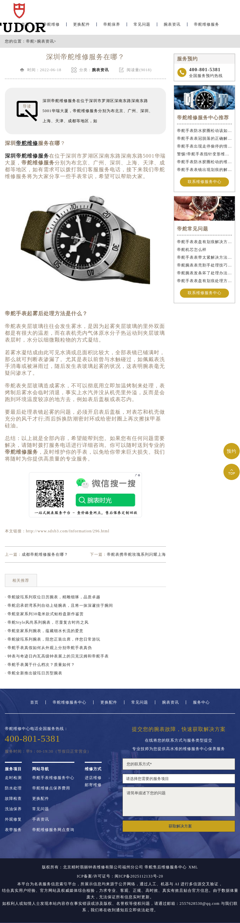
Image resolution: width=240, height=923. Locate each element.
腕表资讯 (172, 25)
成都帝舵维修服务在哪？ (45, 554)
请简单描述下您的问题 (178, 801)
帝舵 (30, 41)
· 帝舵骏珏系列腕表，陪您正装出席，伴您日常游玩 (52, 639)
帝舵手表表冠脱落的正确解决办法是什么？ (204, 138)
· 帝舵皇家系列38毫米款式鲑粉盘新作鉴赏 (44, 614)
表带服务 (13, 830)
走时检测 (13, 778)
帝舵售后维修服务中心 (166, 867)
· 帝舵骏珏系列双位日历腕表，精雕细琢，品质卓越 (52, 597)
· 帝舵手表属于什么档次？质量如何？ (40, 664)
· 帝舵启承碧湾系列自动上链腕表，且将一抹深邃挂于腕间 (59, 605)
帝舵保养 (111, 25)
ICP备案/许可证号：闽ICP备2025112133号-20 (120, 876)
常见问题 (141, 25)
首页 (34, 702)
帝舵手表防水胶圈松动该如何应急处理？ (204, 130)
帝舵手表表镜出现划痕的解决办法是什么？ (204, 169)
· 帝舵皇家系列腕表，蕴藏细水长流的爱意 (44, 631)
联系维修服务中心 (204, 182)
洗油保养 (13, 809)
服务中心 (201, 702)
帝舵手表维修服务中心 (53, 778)
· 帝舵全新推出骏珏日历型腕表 (33, 673)
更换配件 (81, 25)
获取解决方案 (180, 826)
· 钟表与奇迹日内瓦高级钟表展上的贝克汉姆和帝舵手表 (57, 656)
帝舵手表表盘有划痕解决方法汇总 (204, 242)
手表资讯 (40, 819)
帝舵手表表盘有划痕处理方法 (204, 281)
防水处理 (13, 788)
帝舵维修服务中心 (69, 702)
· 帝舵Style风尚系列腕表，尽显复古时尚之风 (47, 622)
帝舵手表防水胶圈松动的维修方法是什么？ (204, 162)
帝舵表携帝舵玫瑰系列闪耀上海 (136, 554)
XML (193, 867)
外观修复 (13, 819)
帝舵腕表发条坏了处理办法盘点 (204, 273)
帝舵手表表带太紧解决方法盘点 (204, 257)
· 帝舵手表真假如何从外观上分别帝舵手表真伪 (48, 647)
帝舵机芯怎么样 (192, 249)
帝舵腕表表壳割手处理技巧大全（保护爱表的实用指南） (204, 265)
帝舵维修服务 (206, 25)
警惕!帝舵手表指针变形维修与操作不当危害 (204, 154)
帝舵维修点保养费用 (51, 788)
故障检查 (13, 798)
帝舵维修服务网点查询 (53, 830)
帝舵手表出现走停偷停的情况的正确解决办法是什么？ (204, 146)
